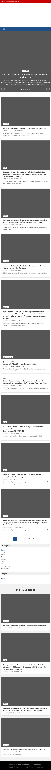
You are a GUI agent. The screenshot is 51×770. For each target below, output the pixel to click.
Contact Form (5, 568)
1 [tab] (21, 89)
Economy (6, 307)
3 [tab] (25, 89)
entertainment (7, 357)
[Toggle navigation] (3, 29)
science (5, 378)
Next (48, 89)
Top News (25, 70)
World (5, 215)
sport (5, 167)
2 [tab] (23, 89)
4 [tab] (27, 89)
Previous (3, 89)
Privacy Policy (37, 765)
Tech (4, 470)
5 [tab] (29, 89)
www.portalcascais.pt (24, 765)
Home (3, 550)
